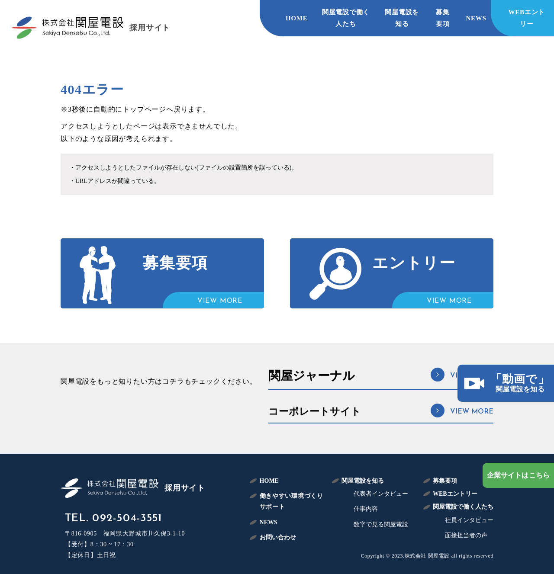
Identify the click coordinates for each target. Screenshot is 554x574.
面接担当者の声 (466, 535)
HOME (297, 18)
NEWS (476, 18)
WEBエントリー (527, 18)
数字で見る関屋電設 (381, 524)
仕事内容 (366, 509)
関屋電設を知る (402, 18)
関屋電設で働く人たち (346, 18)
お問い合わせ (278, 537)
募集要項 (443, 18)
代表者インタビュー (381, 494)
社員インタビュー (469, 520)
